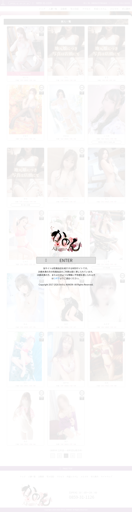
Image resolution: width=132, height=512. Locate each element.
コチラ (57, 278)
